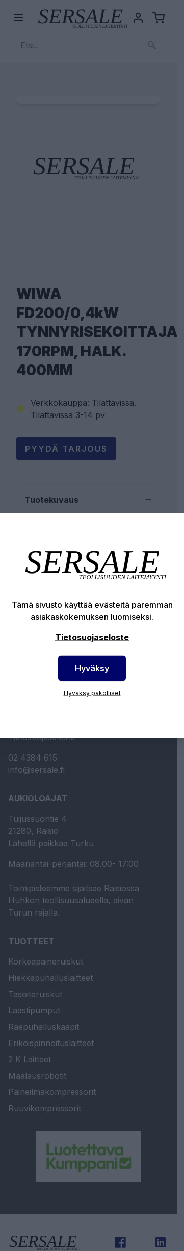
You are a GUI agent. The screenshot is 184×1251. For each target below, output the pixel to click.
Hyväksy (92, 668)
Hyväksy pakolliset (92, 693)
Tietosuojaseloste (92, 637)
